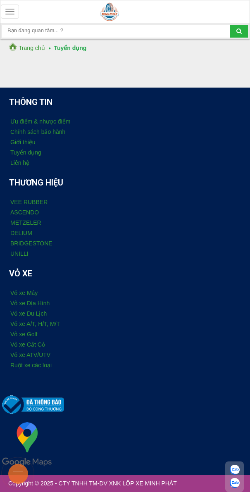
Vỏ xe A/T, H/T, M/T (35, 324)
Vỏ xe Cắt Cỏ (27, 344)
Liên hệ (19, 162)
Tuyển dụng (25, 152)
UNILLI (19, 253)
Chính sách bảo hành (37, 131)
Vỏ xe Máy (24, 293)
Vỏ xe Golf (24, 334)
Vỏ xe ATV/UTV (30, 355)
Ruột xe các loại (31, 365)
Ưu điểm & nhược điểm (40, 121)
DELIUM (21, 233)
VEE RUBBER (29, 202)
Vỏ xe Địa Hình (30, 303)
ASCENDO (24, 212)
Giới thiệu (23, 142)
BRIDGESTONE (31, 243)
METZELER (25, 222)
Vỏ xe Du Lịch (28, 313)
